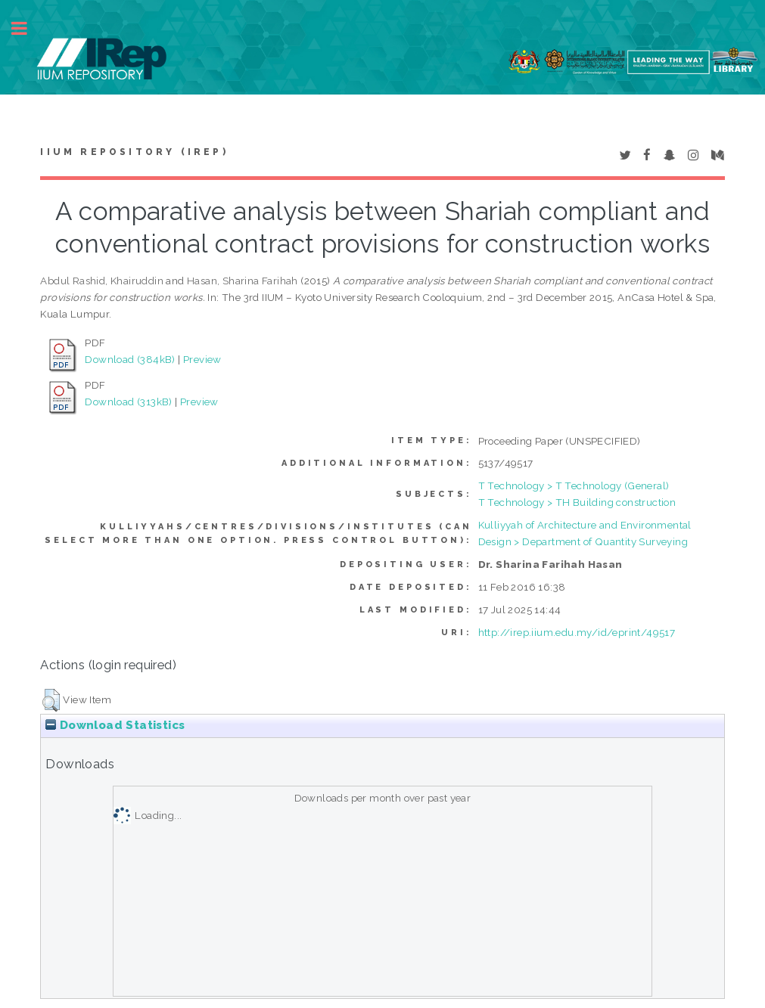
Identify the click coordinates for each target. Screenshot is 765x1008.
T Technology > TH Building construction (577, 502)
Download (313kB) (128, 401)
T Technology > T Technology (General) (574, 485)
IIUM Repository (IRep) (134, 152)
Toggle (27, 28)
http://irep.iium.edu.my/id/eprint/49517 (577, 632)
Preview (202, 359)
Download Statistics (115, 725)
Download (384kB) (130, 359)
